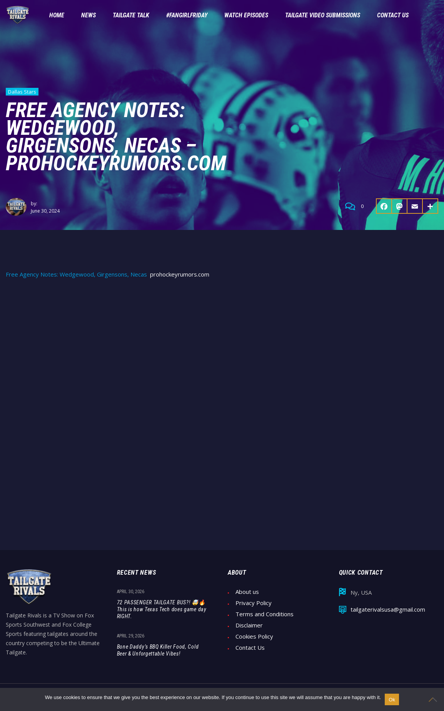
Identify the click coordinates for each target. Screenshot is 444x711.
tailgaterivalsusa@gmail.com (388, 609)
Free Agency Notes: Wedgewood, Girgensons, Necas (76, 274)
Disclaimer (249, 625)
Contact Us (250, 647)
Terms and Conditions (264, 614)
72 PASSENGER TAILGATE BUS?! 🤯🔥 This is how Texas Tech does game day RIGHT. (162, 609)
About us (247, 591)
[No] (434, 699)
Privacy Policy (253, 603)
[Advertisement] (222, 343)
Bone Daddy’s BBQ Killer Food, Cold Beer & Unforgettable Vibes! (158, 650)
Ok (392, 700)
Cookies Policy (254, 636)
